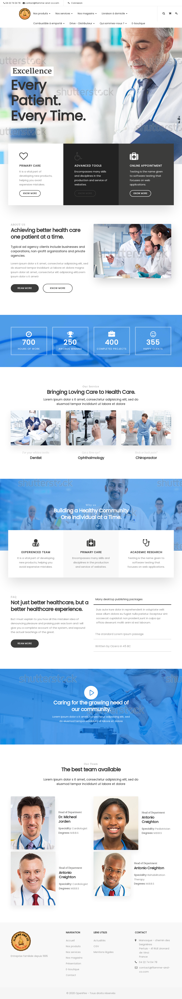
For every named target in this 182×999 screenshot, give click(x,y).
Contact (71, 975)
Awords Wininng (70, 349)
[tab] (132, 600)
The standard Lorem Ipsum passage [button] (119, 634)
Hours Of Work (29, 349)
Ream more (25, 288)
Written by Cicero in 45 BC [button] (112, 646)
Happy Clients (153, 349)
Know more (30, 193)
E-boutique (72, 969)
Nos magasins (74, 957)
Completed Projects (112, 349)
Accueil (70, 940)
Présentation (73, 963)
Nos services (73, 952)
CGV (96, 946)
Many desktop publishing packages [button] (118, 599)
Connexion (75, 3)
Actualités (100, 940)
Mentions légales (104, 952)
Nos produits (73, 946)
